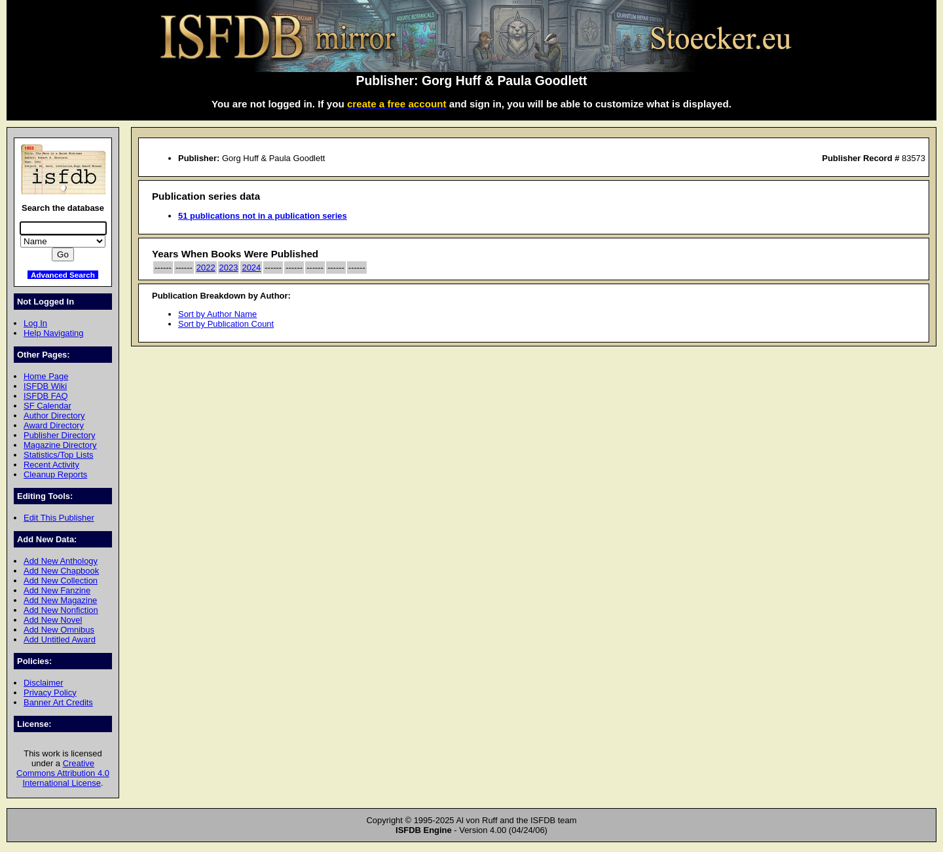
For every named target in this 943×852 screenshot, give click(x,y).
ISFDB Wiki (45, 386)
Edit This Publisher (59, 518)
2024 (251, 267)
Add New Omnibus (59, 630)
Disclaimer (43, 683)
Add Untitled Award (60, 639)
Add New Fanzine (57, 590)
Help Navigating (53, 333)
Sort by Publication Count (226, 324)
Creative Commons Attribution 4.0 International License (62, 773)
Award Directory (54, 425)
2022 (205, 267)
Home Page (46, 376)
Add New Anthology (61, 561)
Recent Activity (51, 465)
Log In (35, 323)
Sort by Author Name (217, 314)
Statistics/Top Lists (59, 455)
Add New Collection (61, 580)
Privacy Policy (50, 692)
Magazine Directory (60, 445)
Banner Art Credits (58, 702)
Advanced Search (63, 274)
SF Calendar (47, 406)
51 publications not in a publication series (262, 216)
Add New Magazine (60, 600)
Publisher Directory (59, 435)
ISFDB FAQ (46, 396)
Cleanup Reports (55, 474)
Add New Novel (53, 620)
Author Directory (54, 415)
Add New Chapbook (61, 571)
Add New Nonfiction (61, 610)
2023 (228, 267)
